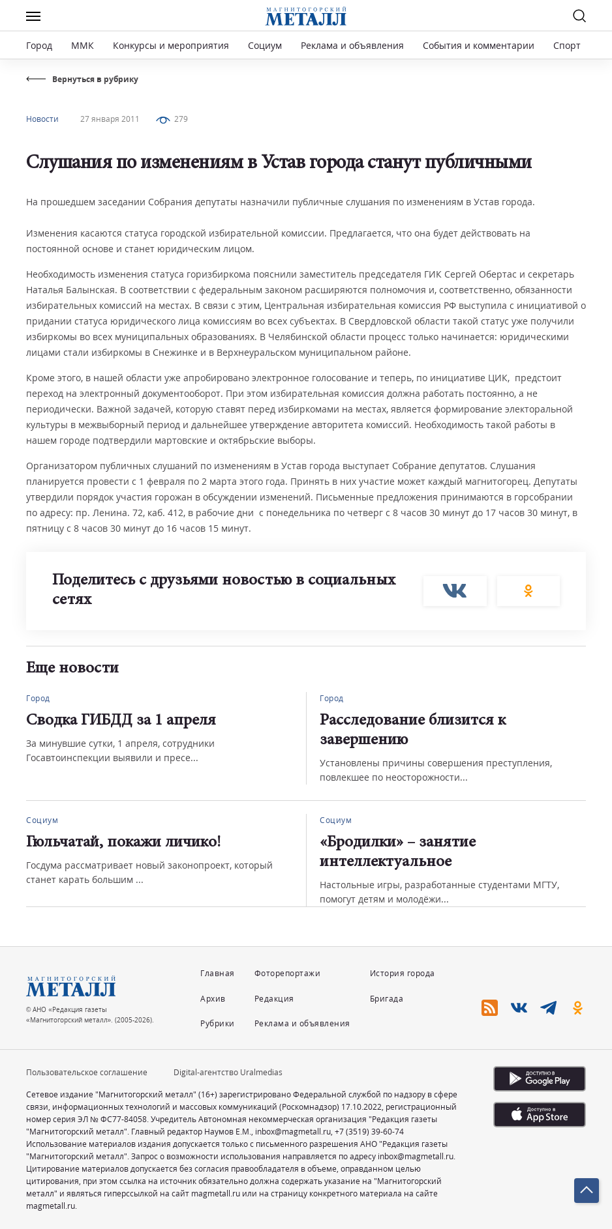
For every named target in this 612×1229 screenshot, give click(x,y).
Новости (42, 118)
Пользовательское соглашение (86, 1072)
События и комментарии (478, 45)
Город (39, 45)
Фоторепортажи (287, 973)
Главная (217, 973)
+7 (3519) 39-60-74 (369, 1131)
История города (402, 973)
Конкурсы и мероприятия (172, 45)
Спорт (567, 45)
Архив (213, 998)
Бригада (387, 998)
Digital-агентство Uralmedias (228, 1072)
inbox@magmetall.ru (293, 1131)
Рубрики (217, 1023)
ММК (82, 45)
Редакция (274, 998)
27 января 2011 (110, 118)
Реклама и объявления (352, 45)
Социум (265, 45)
